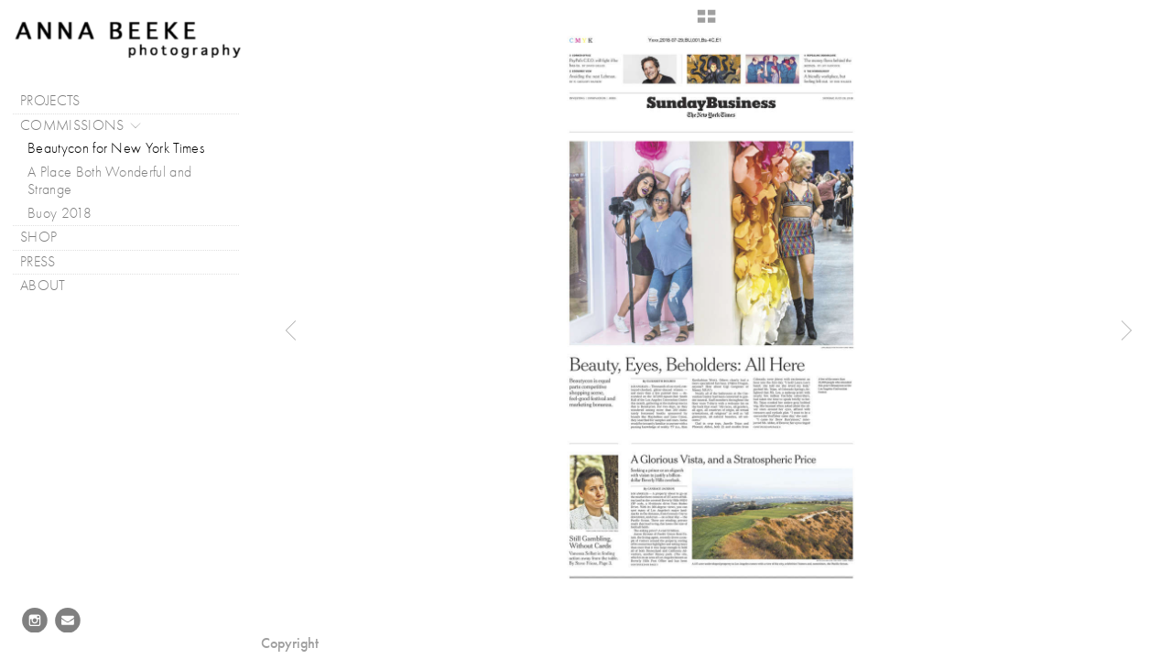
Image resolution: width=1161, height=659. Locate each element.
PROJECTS (59, 101)
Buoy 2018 (59, 213)
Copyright (290, 643)
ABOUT (52, 286)
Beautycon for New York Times (115, 148)
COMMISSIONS (81, 126)
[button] (706, 22)
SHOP (38, 237)
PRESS (47, 262)
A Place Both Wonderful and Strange (109, 181)
